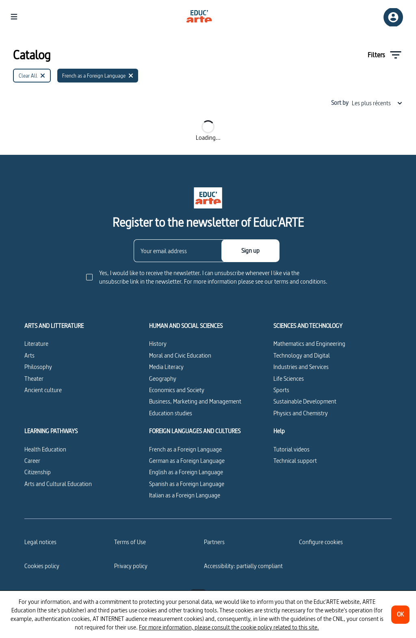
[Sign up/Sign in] (393, 17)
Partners (214, 542)
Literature (36, 343)
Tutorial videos (291, 449)
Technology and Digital (301, 355)
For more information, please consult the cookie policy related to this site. (229, 627)
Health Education (45, 449)
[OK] (400, 614)
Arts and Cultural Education (58, 484)
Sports (281, 390)
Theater (33, 378)
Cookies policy (41, 566)
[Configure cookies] (321, 542)
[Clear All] (32, 75)
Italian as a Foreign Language (184, 495)
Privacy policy (130, 566)
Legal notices (40, 542)
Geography (162, 378)
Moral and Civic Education (180, 355)
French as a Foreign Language (185, 449)
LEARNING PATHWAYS (51, 431)
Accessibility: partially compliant (243, 566)
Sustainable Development (304, 401)
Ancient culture (43, 390)
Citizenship (37, 472)
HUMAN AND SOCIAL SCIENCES (186, 326)
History (158, 343)
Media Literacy (166, 366)
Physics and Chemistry (300, 413)
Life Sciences (288, 378)
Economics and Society (176, 390)
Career (32, 460)
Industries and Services (301, 366)
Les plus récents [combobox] (377, 103)
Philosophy (38, 366)
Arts (29, 355)
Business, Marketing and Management (195, 401)
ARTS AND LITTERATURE (54, 326)
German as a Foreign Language (187, 460)
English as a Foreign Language (186, 472)
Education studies (170, 413)
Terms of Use (130, 542)
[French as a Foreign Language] (97, 75)
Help (279, 431)
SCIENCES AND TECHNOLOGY (307, 326)
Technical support (295, 460)
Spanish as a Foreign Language (186, 484)
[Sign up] (250, 250)
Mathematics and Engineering (309, 343)
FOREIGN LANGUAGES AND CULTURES (194, 431)
